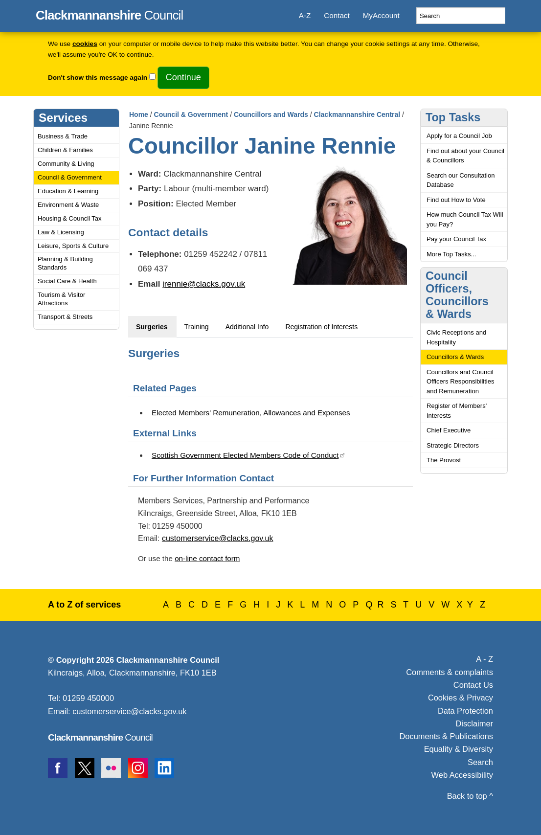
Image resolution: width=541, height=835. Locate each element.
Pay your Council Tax (456, 239)
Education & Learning (68, 191)
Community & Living (66, 163)
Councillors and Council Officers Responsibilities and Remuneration (460, 381)
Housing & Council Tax (70, 218)
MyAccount (381, 15)
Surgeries (152, 327)
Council (109, 14)
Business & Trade (63, 136)
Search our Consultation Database (461, 180)
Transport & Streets (65, 316)
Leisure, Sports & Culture (73, 245)
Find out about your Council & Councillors (465, 155)
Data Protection (465, 710)
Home (138, 114)
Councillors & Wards (455, 357)
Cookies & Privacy (460, 697)
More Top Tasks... (451, 254)
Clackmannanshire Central (357, 114)
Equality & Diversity (458, 749)
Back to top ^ (470, 795)
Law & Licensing (61, 232)
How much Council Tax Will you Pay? (465, 219)
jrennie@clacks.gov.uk (203, 284)
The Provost (444, 460)
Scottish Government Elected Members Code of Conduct (245, 455)
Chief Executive (449, 430)
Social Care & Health (67, 281)
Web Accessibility (462, 774)
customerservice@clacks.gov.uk (217, 538)
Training (196, 327)
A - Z (484, 658)
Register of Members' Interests (457, 410)
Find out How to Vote (456, 199)
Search (480, 762)
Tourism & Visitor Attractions (61, 299)
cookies (84, 43)
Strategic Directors (453, 445)
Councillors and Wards (271, 114)
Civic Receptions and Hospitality (456, 337)
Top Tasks (453, 117)
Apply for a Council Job (459, 135)
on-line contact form (207, 558)
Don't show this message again (97, 77)
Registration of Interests (321, 327)
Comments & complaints (449, 672)
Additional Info (247, 327)
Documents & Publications (447, 736)
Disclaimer (474, 723)
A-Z (305, 15)
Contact (336, 15)
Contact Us (473, 684)
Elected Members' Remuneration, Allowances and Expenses (251, 412)
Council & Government (70, 177)
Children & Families (65, 150)
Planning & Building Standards (65, 263)
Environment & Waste (68, 204)
